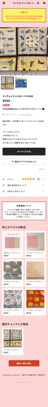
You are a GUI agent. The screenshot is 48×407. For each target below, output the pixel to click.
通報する (42, 169)
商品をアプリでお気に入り (24, 162)
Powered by (24, 382)
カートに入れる (24, 151)
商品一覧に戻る (24, 363)
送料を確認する (27, 115)
